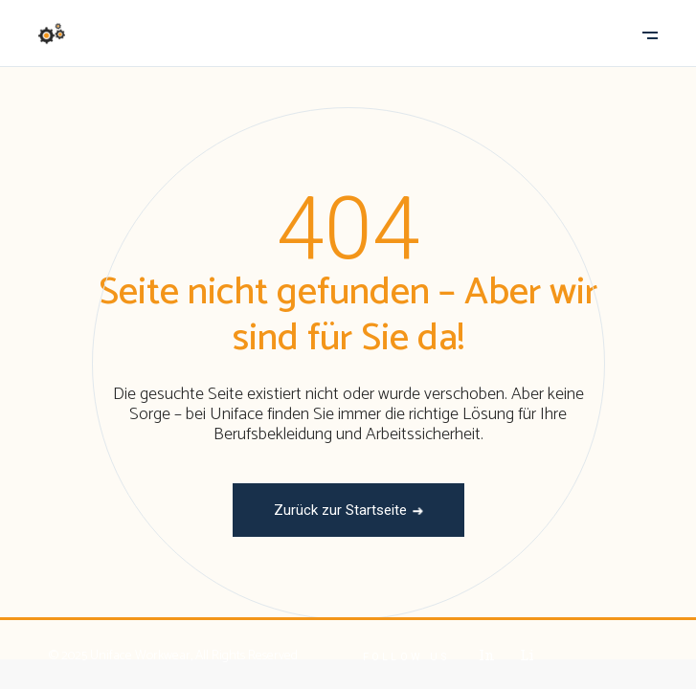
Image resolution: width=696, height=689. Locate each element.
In (486, 654)
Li (526, 654)
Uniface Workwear (140, 656)
